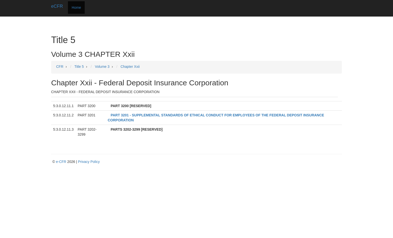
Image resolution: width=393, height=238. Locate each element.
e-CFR (61, 162)
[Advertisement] (197, 202)
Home (76, 8)
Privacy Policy (89, 162)
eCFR (57, 6)
